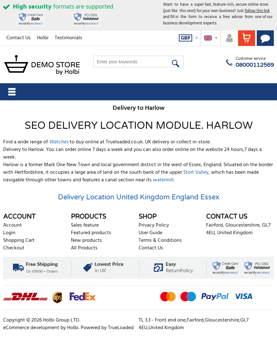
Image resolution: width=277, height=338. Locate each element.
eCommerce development (31, 328)
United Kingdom (143, 197)
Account (12, 225)
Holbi (42, 38)
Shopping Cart (19, 240)
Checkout (13, 248)
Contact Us (18, 38)
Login (9, 233)
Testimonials (68, 38)
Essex (209, 197)
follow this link (257, 11)
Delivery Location (86, 197)
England (185, 197)
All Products (84, 248)
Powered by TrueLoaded (107, 328)
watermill (163, 180)
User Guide (150, 233)
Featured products (91, 233)
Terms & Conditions (160, 240)
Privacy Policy (154, 225)
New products (86, 240)
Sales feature (85, 225)
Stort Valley (196, 172)
